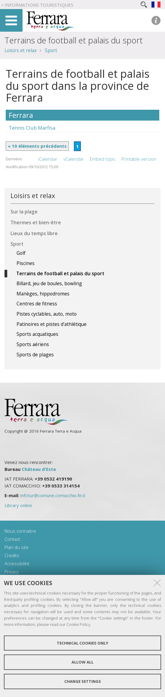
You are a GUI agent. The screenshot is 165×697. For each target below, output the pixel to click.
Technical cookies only (82, 643)
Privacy (12, 572)
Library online (18, 505)
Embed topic (102, 159)
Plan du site (17, 547)
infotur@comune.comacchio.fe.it (52, 495)
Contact (12, 539)
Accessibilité (17, 563)
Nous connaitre (20, 531)
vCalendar (73, 159)
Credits (12, 555)
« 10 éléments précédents (37, 146)
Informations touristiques (39, 5)
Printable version (138, 159)
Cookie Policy (78, 624)
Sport (51, 50)
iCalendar (47, 159)
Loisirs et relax (21, 50)
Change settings (82, 681)
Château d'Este (39, 469)
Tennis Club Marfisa (32, 127)
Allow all (82, 662)
